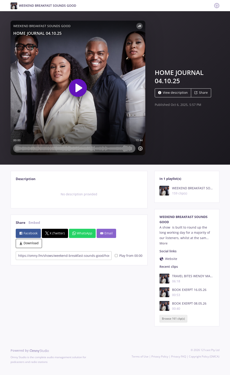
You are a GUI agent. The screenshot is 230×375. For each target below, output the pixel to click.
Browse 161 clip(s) (173, 318)
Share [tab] (20, 222)
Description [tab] (25, 179)
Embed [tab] (34, 222)
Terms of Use (140, 356)
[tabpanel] (79, 194)
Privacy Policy (159, 356)
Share (201, 92)
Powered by (30, 350)
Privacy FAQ (178, 356)
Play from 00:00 (128, 255)
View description (173, 92)
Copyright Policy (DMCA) (204, 356)
